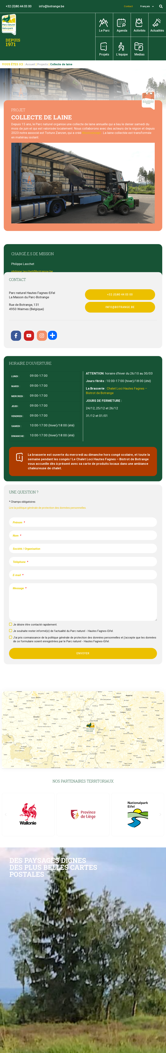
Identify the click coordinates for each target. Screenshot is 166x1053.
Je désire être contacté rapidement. (35, 624)
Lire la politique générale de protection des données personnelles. (47, 507)
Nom (16, 535)
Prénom (18, 522)
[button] (161, 6)
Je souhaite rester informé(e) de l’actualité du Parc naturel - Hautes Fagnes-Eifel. (63, 631)
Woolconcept (91, 133)
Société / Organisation (26, 548)
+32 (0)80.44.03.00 (18, 6)
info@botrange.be (51, 6)
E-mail (17, 575)
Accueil (30, 64)
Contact (128, 6)
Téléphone (19, 562)
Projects (42, 64)
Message (19, 588)
